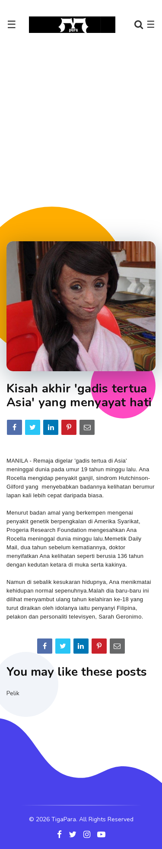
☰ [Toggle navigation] (11, 25)
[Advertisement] (81, 137)
